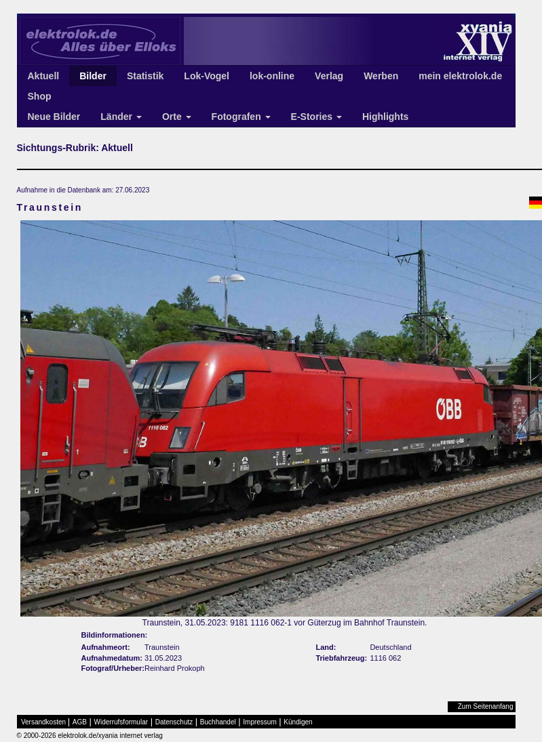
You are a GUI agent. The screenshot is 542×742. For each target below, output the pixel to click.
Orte (176, 116)
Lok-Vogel (206, 75)
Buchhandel (218, 722)
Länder (121, 116)
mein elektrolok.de (460, 75)
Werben (381, 75)
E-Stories (316, 116)
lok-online (272, 75)
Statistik (145, 75)
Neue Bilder (54, 116)
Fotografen (241, 116)
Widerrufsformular (121, 722)
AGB (80, 722)
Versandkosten (43, 722)
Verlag (329, 75)
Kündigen (298, 722)
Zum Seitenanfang (486, 706)
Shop (40, 96)
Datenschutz (174, 722)
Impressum (259, 722)
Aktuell (44, 75)
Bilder (93, 75)
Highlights (385, 116)
